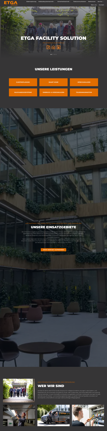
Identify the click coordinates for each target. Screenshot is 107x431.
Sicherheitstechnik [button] (64, 1)
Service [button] (101, 1)
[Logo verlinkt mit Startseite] (11, 3)
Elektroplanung (31, 1)
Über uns (94, 5)
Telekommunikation (79, 1)
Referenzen (91, 1)
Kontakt (101, 5)
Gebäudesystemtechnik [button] (46, 1)
